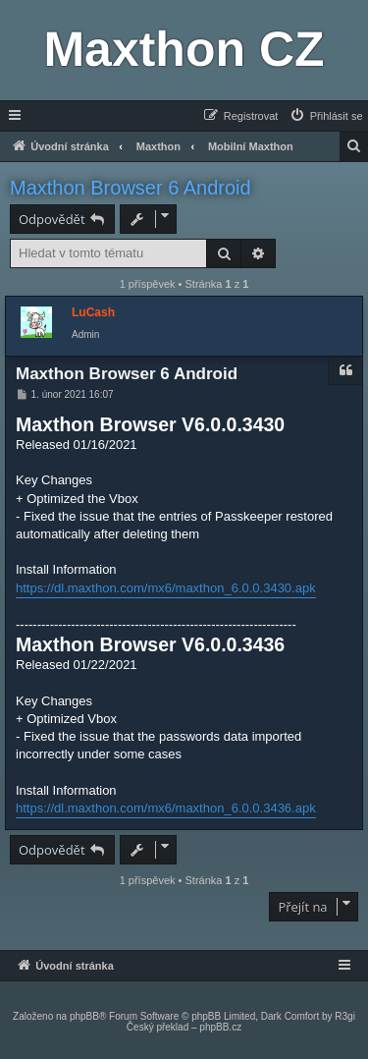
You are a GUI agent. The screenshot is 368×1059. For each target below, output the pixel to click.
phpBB (84, 1016)
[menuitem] (326, 116)
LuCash (93, 312)
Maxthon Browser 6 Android (130, 187)
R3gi (345, 1016)
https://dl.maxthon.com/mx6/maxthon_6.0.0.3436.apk (166, 808)
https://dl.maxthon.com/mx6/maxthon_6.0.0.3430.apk (166, 588)
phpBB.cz (220, 1027)
